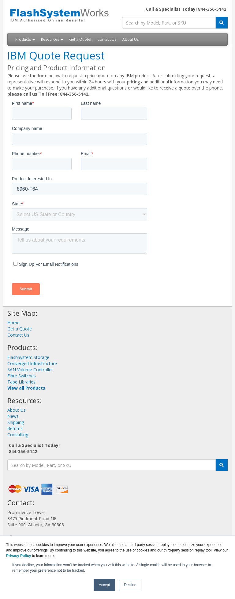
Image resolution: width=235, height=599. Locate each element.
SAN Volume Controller (30, 369)
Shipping (15, 422)
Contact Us (106, 39)
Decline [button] (130, 585)
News (13, 416)
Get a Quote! (80, 39)
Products (25, 39)
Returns (15, 428)
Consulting (17, 434)
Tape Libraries (21, 382)
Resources (52, 39)
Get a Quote (19, 329)
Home (13, 323)
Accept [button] (104, 585)
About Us (130, 39)
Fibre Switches (21, 376)
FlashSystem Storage (28, 357)
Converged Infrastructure (32, 363)
